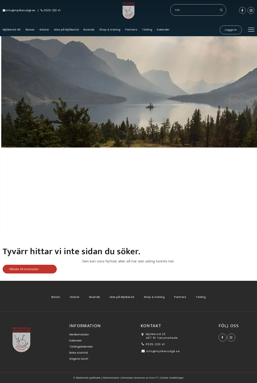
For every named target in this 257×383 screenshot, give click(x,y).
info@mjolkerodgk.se (161, 351)
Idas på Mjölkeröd (122, 297)
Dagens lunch (78, 359)
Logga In (231, 30)
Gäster (75, 297)
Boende (94, 297)
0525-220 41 (153, 344)
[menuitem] (12, 31)
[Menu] (251, 31)
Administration (110, 377)
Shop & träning (154, 297)
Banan (55, 297)
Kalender (75, 340)
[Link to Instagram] (251, 10)
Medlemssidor (79, 334)
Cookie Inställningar (172, 377)
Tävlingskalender (81, 346)
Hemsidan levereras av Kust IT (140, 377)
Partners (180, 297)
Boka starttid (78, 352)
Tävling (201, 297)
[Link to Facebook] (242, 10)
